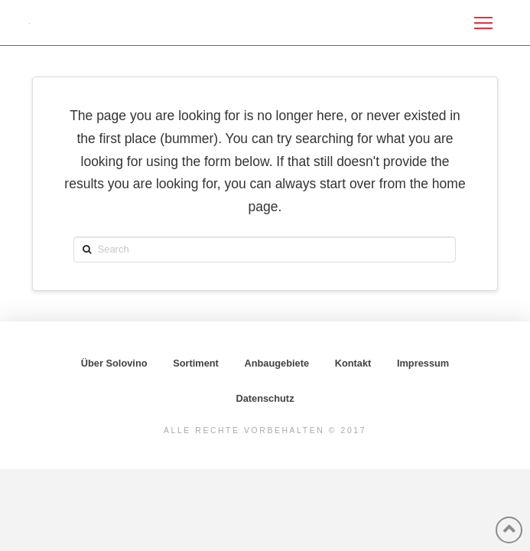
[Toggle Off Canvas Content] (483, 23)
